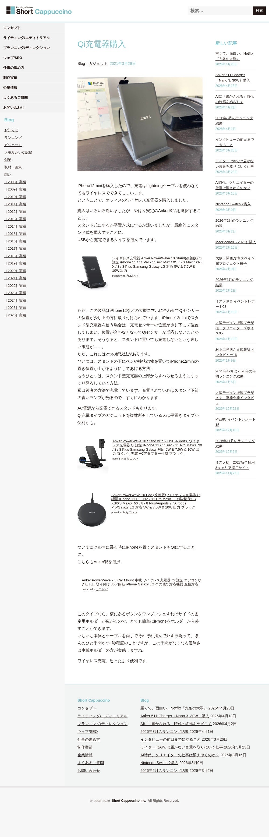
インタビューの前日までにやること (170, 739)
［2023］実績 (15, 293)
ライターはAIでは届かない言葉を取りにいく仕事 (181, 747)
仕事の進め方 (13, 68)
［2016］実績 (15, 241)
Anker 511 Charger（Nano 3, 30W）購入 (174, 716)
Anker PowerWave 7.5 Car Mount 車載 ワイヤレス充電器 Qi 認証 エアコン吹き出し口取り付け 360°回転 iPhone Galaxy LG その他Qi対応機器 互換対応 (141, 582)
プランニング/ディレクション (26, 48)
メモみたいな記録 (18, 152)
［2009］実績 (15, 189)
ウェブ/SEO (12, 58)
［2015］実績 (15, 234)
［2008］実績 (15, 182)
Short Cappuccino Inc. (129, 801)
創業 (7, 160)
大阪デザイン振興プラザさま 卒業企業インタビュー (234, 398)
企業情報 (10, 88)
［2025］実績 (15, 308)
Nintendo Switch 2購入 (233, 204)
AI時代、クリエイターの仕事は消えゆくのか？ (179, 755)
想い (7, 174)
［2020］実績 (15, 271)
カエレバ (132, 275)
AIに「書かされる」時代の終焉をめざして (176, 724)
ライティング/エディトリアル (26, 38)
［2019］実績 (15, 263)
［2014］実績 (15, 226)
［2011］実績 (15, 204)
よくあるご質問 (15, 98)
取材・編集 (13, 167)
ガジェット (13, 145)
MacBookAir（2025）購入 (235, 242)
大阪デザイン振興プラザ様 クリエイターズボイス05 (234, 328)
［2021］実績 (15, 278)
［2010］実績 (15, 197)
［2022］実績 (15, 286)
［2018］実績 (15, 256)
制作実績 (10, 78)
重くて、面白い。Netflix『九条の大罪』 (173, 708)
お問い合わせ (13, 107)
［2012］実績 (15, 212)
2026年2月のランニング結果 (164, 770)
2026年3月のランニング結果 (164, 731)
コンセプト (12, 28)
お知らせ (11, 130)
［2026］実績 (15, 315)
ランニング (13, 138)
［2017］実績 (15, 248)
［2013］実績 (15, 219)
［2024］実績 (15, 300)
